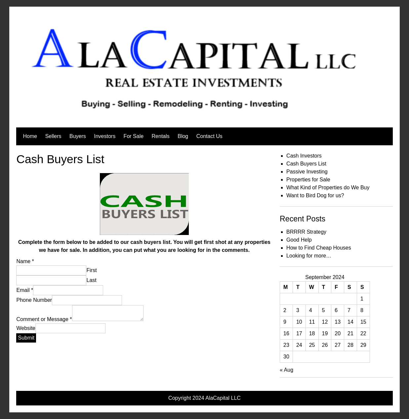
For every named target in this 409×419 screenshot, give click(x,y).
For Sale (133, 136)
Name (25, 261)
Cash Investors (304, 156)
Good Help (299, 240)
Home (30, 136)
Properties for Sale (308, 179)
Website (25, 328)
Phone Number (34, 300)
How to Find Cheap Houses (318, 248)
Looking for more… (308, 255)
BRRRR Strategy (306, 232)
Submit (26, 338)
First (91, 270)
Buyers (77, 136)
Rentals (161, 136)
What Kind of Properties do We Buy (327, 187)
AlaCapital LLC (223, 398)
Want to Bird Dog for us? (315, 195)
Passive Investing (307, 171)
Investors (104, 136)
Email (24, 290)
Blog (183, 136)
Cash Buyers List (306, 163)
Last (91, 280)
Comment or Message (44, 319)
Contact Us (209, 136)
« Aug (286, 370)
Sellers (53, 136)
